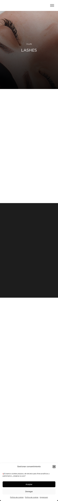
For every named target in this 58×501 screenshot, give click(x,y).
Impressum (44, 497)
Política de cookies (17, 497)
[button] (54, 466)
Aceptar (29, 484)
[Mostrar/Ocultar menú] (52, 5)
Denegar (29, 491)
